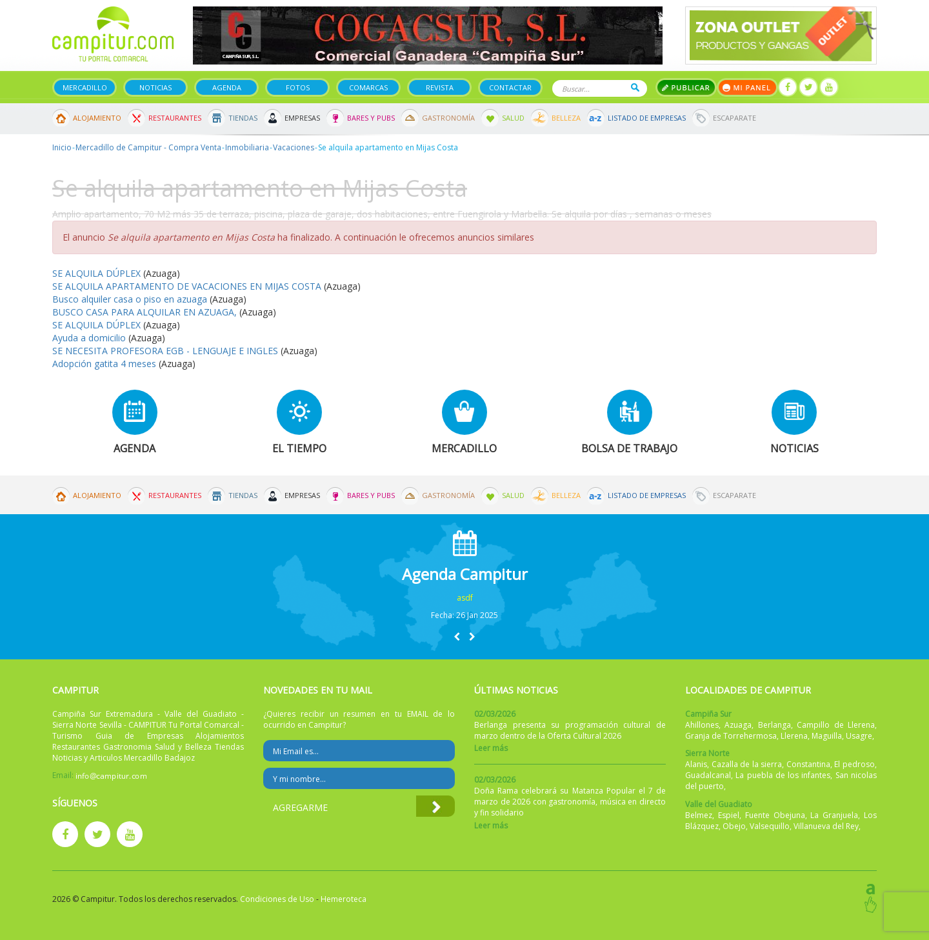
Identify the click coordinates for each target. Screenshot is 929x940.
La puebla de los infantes (782, 775)
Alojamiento (97, 118)
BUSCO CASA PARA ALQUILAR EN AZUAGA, (144, 312)
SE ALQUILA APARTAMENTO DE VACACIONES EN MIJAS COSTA (186, 286)
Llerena (794, 735)
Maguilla (827, 735)
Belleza (566, 118)
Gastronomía (448, 118)
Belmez (698, 815)
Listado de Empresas (647, 118)
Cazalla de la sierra (747, 764)
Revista (440, 87)
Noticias (155, 87)
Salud (513, 118)
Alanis (696, 764)
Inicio (62, 147)
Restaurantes (174, 118)
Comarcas (368, 87)
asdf (465, 597)
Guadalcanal (708, 775)
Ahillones (702, 724)
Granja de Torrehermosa (731, 735)
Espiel (728, 815)
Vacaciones (293, 147)
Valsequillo (770, 826)
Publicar (686, 87)
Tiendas (242, 118)
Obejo (734, 826)
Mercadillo (85, 87)
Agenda (226, 87)
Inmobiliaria (247, 147)
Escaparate (734, 118)
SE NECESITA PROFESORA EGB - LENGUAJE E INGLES (165, 351)
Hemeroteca (343, 899)
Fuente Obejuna (775, 815)
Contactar (510, 87)
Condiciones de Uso (277, 899)
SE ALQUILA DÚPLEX (96, 273)
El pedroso (854, 764)
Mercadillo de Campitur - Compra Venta (148, 147)
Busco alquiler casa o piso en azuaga (129, 299)
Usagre (859, 735)
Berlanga (774, 724)
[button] (456, 636)
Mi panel (747, 87)
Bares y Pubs (371, 118)
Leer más (491, 748)
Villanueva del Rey (826, 826)
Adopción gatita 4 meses (104, 363)
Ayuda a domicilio (89, 338)
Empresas (302, 118)
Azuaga (738, 724)
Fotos (298, 87)
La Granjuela (834, 815)
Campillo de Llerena (836, 724)
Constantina (808, 764)
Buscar (635, 87)
